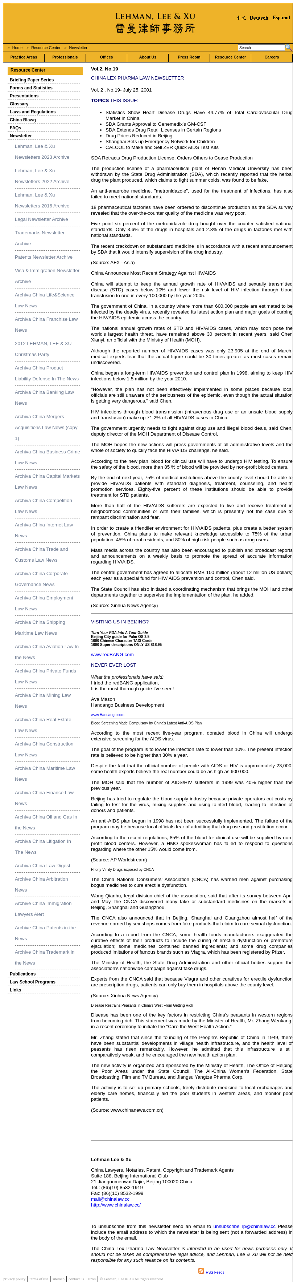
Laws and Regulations (33, 111)
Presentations (24, 95)
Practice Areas (24, 57)
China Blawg (23, 119)
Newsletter (78, 47)
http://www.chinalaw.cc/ (116, 1205)
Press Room (189, 57)
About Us (147, 57)
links (92, 1279)
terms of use (38, 1279)
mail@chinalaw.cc (110, 1199)
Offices (106, 57)
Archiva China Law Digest (42, 865)
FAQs (15, 127)
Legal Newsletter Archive (41, 219)
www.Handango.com (107, 715)
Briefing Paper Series (32, 79)
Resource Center (46, 47)
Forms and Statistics (31, 87)
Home (17, 47)
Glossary (19, 103)
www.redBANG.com (112, 654)
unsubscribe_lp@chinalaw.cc (246, 1226)
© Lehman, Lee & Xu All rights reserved (131, 1279)
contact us (76, 1279)
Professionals (65, 57)
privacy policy (14, 1279)
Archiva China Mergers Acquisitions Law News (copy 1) (46, 427)
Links (15, 990)
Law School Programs (32, 982)
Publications (23, 974)
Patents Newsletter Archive (44, 257)
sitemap (59, 1279)
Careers (272, 57)
